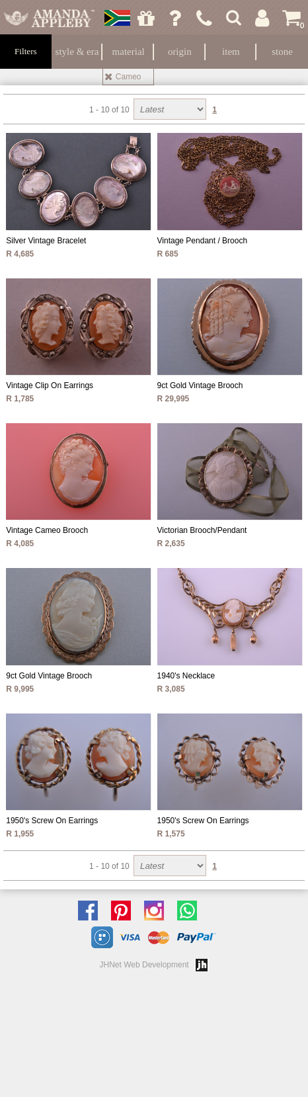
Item (231, 51)
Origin (180, 51)
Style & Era (77, 51)
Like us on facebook (91, 910)
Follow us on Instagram (157, 910)
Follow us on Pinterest (124, 910)
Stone (282, 51)
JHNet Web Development (144, 964)
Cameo (128, 76)
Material (128, 51)
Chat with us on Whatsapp (190, 910)
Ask (175, 17)
